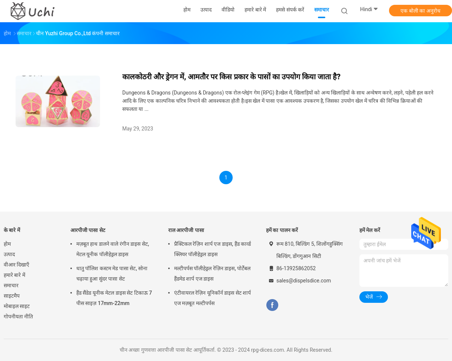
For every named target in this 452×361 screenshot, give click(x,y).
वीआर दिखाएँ (16, 265)
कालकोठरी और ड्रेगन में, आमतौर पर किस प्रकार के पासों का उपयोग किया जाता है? (231, 76)
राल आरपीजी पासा (186, 230)
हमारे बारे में (14, 275)
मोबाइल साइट (17, 306)
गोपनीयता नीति (18, 316)
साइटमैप (12, 296)
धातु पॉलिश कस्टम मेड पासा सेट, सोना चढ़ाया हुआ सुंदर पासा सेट (111, 273)
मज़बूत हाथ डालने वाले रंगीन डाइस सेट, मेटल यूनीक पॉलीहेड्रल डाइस (112, 249)
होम (7, 244)
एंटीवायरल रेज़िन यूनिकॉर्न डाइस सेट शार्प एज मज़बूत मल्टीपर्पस (212, 298)
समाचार (11, 285)
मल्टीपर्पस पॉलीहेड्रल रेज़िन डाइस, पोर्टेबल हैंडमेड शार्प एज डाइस (212, 273)
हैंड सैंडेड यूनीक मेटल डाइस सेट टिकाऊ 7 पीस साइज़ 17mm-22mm (114, 298)
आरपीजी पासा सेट (87, 230)
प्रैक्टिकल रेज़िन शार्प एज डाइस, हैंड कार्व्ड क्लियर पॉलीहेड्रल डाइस (212, 249)
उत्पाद (9, 254)
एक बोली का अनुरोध (420, 11)
